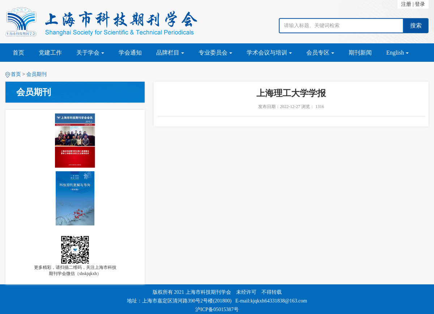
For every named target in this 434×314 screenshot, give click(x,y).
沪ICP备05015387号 (217, 309)
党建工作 (50, 53)
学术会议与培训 (269, 53)
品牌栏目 (170, 53)
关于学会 (90, 53)
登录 (420, 4)
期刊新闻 (360, 53)
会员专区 (320, 53)
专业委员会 (215, 53)
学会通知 (130, 53)
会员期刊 (36, 74)
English (397, 53)
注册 (406, 4)
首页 (18, 53)
